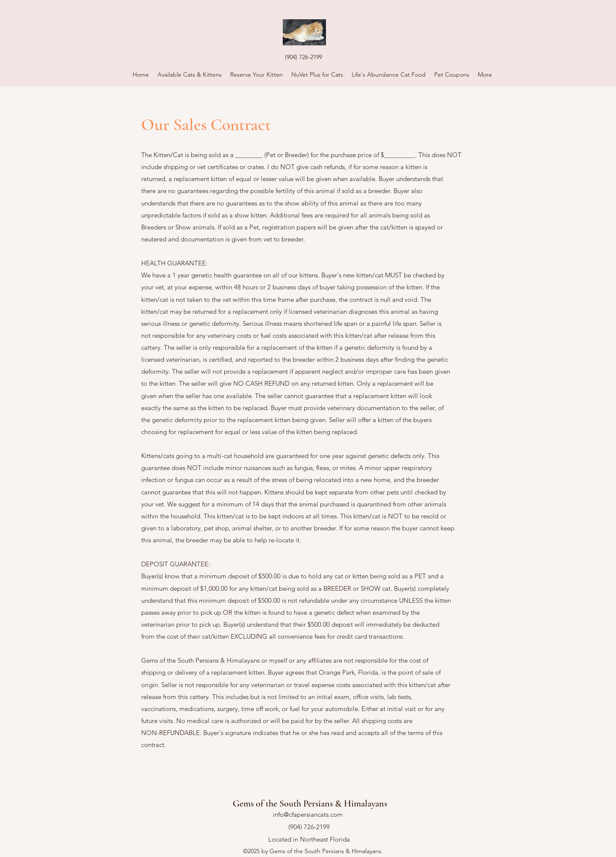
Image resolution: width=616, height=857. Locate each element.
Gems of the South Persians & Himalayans (310, 803)
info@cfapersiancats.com (308, 814)
